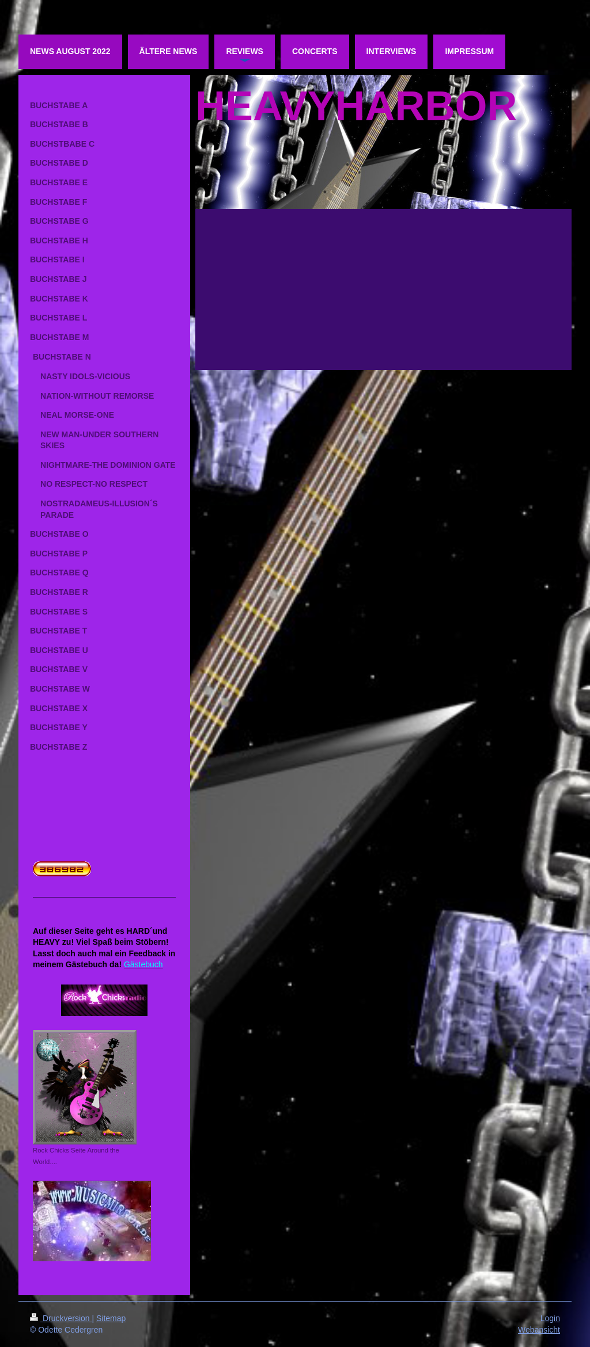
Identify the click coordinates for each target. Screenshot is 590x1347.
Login (550, 1318)
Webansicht (539, 1329)
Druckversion (61, 1318)
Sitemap (111, 1318)
